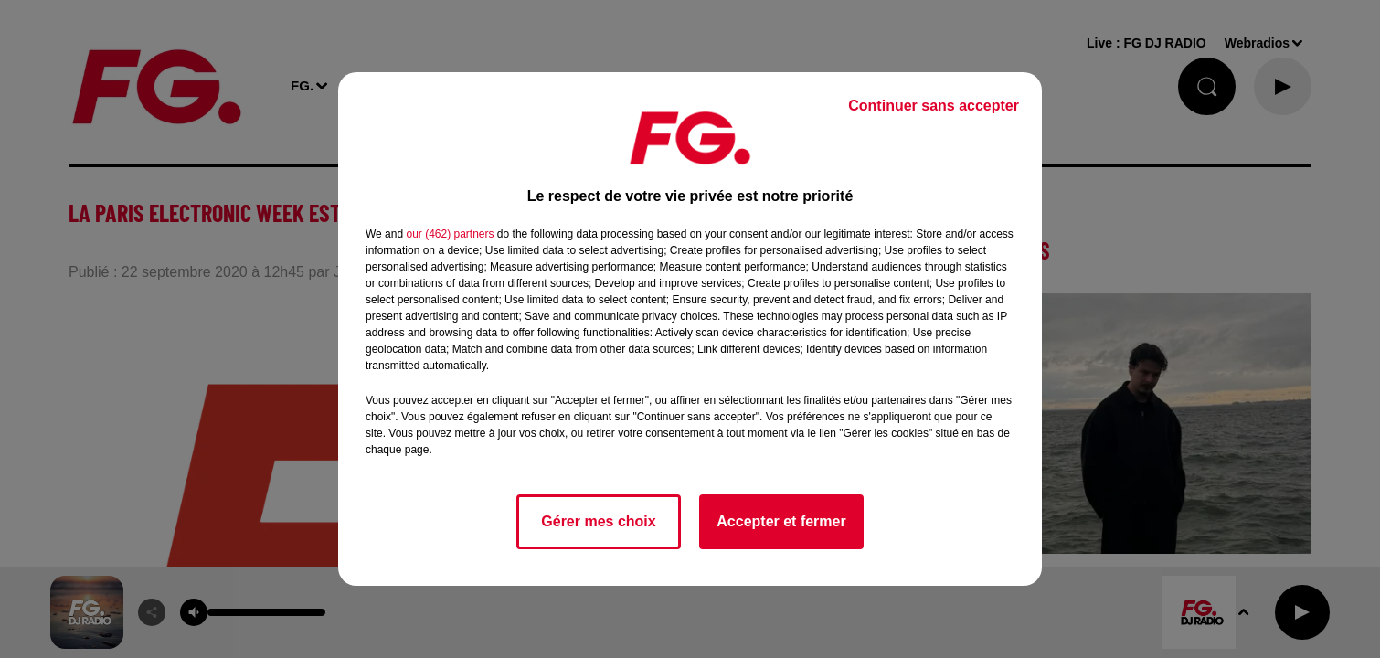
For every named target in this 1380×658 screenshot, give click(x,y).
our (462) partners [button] (450, 234)
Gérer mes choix (598, 521)
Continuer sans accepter (933, 105)
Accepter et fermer (781, 521)
